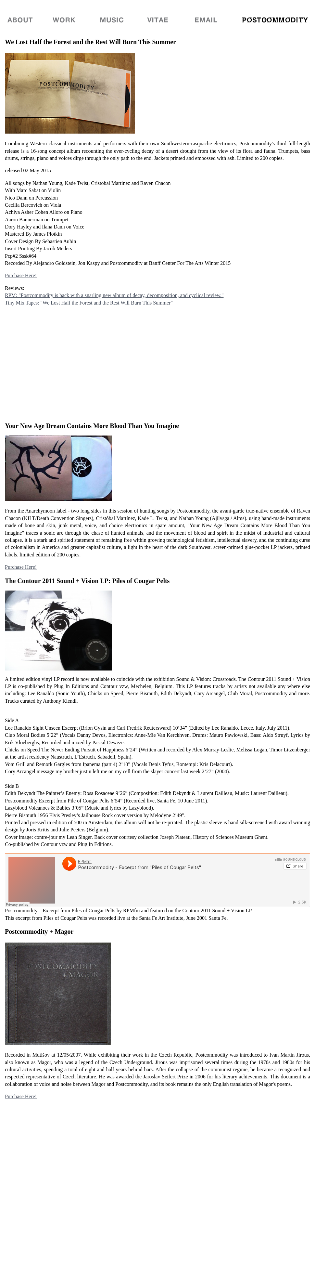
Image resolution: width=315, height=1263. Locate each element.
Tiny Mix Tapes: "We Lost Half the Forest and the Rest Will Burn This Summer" (89, 303)
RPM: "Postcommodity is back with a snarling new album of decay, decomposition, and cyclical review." (114, 295)
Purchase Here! (21, 275)
